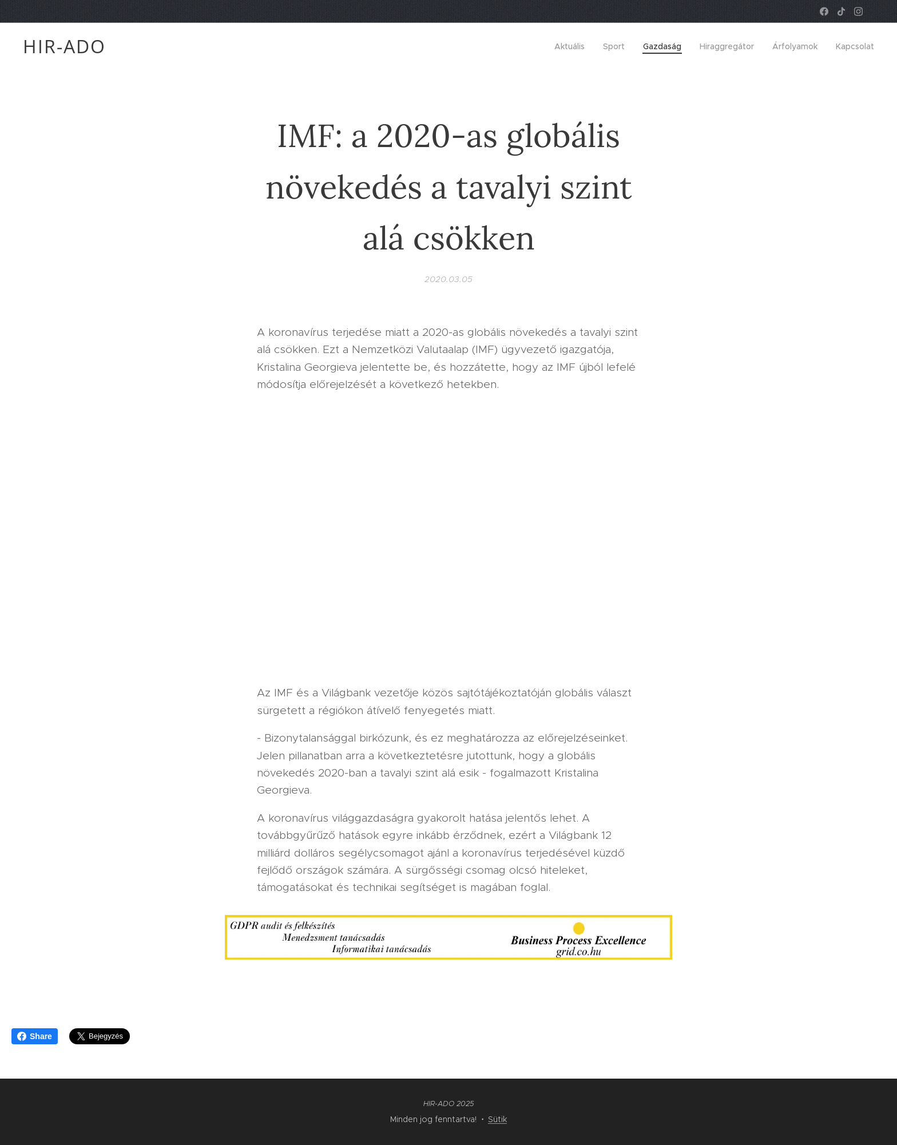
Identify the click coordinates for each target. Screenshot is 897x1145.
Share (34, 1036)
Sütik (497, 1119)
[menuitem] (572, 46)
